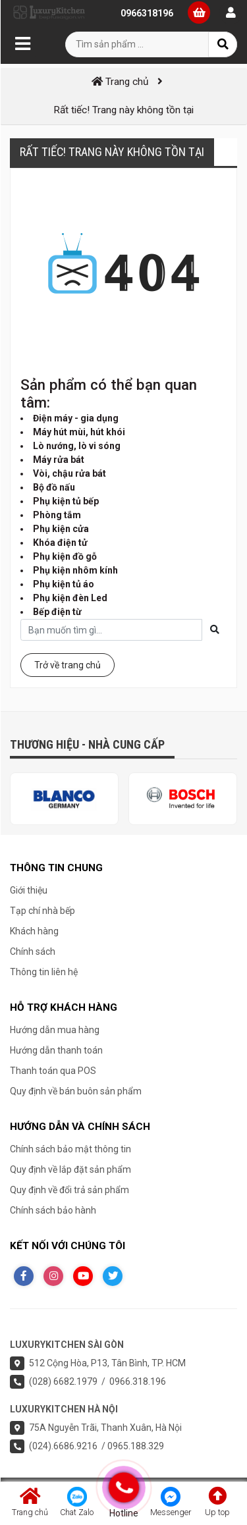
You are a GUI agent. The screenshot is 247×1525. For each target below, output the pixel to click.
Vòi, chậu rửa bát (69, 473)
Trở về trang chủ (67, 665)
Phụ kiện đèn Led (70, 598)
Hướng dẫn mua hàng (54, 1030)
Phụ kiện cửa (61, 528)
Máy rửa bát (58, 459)
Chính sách (32, 951)
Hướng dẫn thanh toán (56, 1050)
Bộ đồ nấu (54, 487)
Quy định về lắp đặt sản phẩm (70, 1169)
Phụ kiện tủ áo (63, 584)
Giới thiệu (28, 890)
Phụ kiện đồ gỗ (65, 556)
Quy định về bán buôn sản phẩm (76, 1091)
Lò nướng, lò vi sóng (77, 446)
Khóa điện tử (60, 542)
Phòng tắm (57, 515)
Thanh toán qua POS (53, 1070)
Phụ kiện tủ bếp (66, 501)
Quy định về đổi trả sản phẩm (69, 1190)
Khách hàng (34, 931)
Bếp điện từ (57, 611)
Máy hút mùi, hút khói (79, 432)
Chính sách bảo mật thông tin (70, 1149)
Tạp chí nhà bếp (42, 910)
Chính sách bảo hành (53, 1210)
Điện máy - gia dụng (76, 418)
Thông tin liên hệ (44, 972)
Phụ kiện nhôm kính (75, 570)
